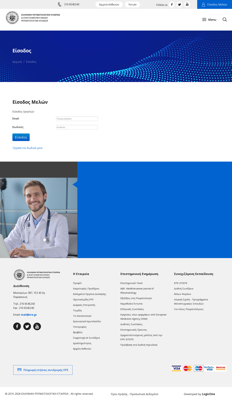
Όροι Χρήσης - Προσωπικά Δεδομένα (134, 394)
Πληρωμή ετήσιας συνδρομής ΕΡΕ (45, 370)
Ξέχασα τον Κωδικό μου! (27, 148)
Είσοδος (31, 62)
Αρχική (17, 62)
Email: (15, 118)
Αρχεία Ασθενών (109, 4)
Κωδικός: (18, 127)
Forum (132, 4)
